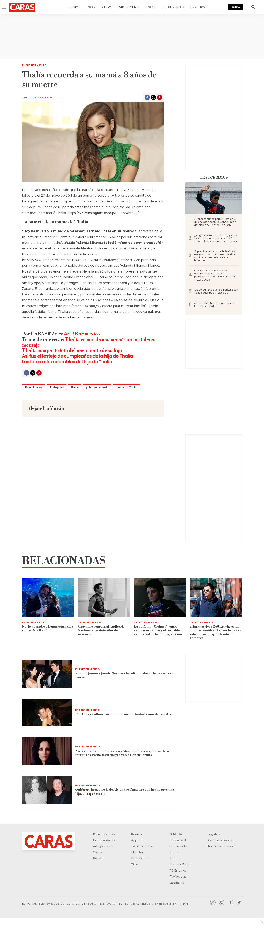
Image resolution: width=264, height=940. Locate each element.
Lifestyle (74, 7)
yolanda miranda (97, 387)
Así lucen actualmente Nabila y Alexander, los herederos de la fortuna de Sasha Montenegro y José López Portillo (122, 753)
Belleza (106, 7)
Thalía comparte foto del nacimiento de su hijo (72, 350)
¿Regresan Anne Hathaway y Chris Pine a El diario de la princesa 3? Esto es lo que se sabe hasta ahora (215, 238)
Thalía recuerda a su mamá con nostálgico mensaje (89, 342)
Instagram (57, 387)
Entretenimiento (128, 7)
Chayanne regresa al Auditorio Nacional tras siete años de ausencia (101, 630)
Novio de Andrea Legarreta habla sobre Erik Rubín (47, 629)
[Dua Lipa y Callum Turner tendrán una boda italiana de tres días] (47, 713)
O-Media (176, 834)
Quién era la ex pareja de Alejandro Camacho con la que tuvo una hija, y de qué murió (124, 792)
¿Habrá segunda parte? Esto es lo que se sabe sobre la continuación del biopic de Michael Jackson (215, 222)
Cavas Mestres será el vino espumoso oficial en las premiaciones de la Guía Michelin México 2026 (214, 275)
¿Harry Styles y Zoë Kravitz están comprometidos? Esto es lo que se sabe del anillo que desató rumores (215, 632)
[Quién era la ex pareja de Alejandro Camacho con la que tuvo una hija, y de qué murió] (47, 790)
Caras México (34, 387)
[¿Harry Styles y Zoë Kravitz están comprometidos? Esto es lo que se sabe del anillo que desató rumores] (216, 597)
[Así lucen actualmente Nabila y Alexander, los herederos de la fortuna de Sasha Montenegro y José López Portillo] (47, 751)
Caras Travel (199, 7)
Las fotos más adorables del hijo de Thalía (67, 362)
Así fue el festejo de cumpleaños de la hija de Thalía (77, 356)
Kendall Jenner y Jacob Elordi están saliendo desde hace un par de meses (125, 675)
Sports (151, 7)
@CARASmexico (82, 334)
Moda (91, 7)
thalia (75, 387)
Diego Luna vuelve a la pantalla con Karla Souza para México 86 (216, 291)
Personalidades (173, 7)
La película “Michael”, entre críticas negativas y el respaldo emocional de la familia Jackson (158, 630)
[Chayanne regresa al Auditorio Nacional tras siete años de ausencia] (104, 597)
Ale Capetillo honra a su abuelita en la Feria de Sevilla (215, 305)
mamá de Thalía (126, 387)
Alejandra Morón (46, 97)
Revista (235, 7)
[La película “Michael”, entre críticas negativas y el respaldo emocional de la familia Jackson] (160, 597)
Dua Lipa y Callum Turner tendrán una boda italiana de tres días (124, 714)
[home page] (28, 7)
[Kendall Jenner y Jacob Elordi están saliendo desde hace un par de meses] (47, 674)
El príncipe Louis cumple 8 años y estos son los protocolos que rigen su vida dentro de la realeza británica (215, 256)
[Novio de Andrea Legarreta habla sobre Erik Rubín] (48, 597)
